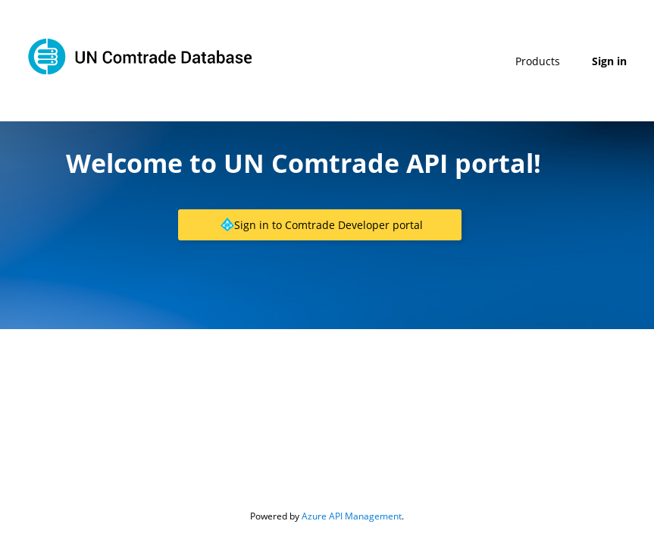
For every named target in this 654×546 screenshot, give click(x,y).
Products (537, 61)
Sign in (609, 61)
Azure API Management (352, 516)
